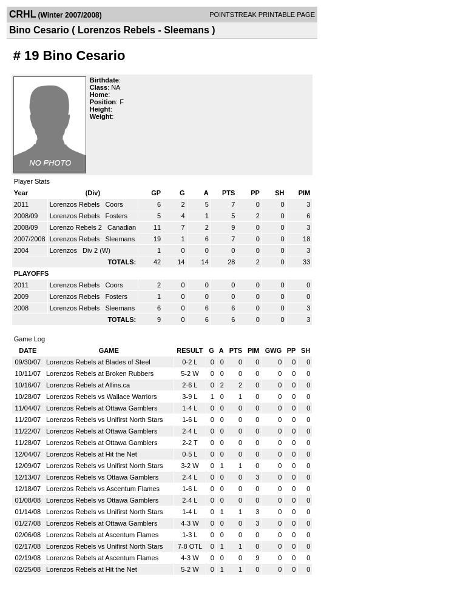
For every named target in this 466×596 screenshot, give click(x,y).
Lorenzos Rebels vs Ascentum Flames (103, 488)
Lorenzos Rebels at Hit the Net (91, 454)
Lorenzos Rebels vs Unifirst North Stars (104, 419)
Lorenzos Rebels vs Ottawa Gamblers (102, 477)
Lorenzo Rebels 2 (77, 227)
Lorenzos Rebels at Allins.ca (88, 385)
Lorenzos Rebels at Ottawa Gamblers (101, 408)
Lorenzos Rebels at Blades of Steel (98, 362)
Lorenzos (64, 250)
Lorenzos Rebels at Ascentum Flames (102, 534)
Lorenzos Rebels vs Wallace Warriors (101, 396)
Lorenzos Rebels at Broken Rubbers (100, 373)
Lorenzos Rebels (76, 204)
